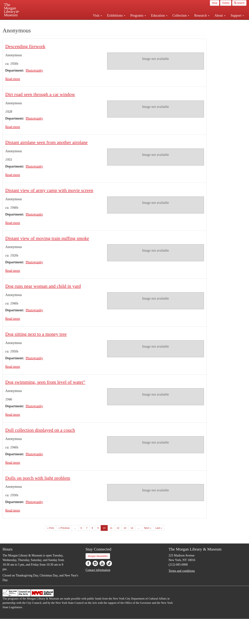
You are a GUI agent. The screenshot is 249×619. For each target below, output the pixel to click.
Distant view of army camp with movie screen (49, 190)
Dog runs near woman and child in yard (43, 286)
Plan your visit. (84, 23)
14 (132, 527)
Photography (34, 70)
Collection (180, 15)
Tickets (225, 3)
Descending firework (25, 46)
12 (119, 527)
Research (201, 15)
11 (112, 527)
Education (159, 15)
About (220, 15)
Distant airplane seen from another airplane (46, 142)
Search (239, 3)
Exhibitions (116, 15)
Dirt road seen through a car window (40, 94)
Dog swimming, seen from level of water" (45, 382)
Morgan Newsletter (98, 556)
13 (126, 527)
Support (237, 15)
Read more (12, 79)
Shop (214, 3)
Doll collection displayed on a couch (40, 430)
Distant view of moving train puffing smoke (47, 238)
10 (105, 528)
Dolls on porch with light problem (37, 478)
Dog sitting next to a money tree (36, 334)
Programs (138, 15)
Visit (97, 15)
